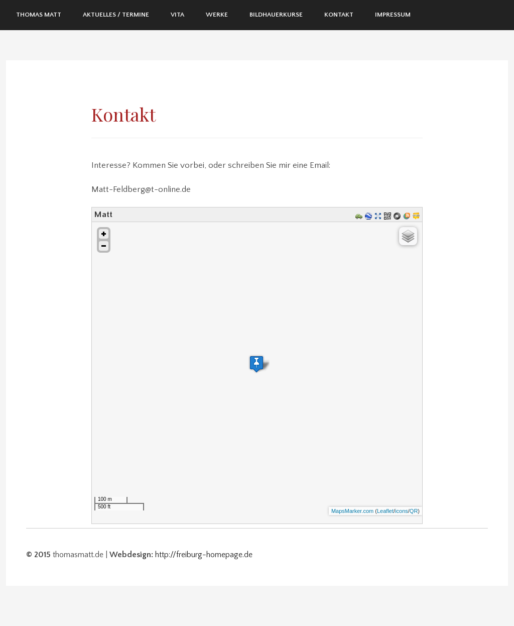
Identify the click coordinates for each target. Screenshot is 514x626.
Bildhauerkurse (276, 14)
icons (401, 511)
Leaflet (385, 511)
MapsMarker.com (352, 511)
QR (414, 511)
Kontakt (338, 14)
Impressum (393, 14)
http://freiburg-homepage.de (203, 554)
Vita (177, 14)
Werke (217, 14)
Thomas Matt (38, 14)
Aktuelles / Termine (116, 14)
